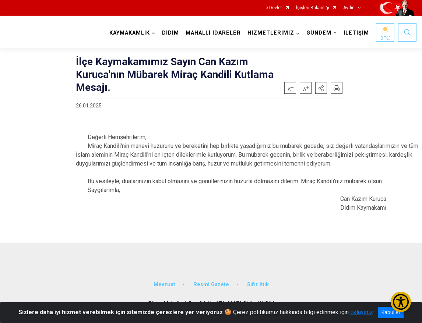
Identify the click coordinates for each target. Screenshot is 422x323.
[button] (321, 88)
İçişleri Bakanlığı (312, 8)
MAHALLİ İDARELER (213, 33)
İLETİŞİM (356, 33)
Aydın (349, 8)
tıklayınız (361, 312)
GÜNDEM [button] (318, 33)
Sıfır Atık (258, 284)
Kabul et (390, 312)
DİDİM (170, 33)
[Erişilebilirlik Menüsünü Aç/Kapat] (401, 302)
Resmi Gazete (211, 284)
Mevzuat (164, 284)
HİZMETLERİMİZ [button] (270, 33)
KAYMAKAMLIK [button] (129, 33)
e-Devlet (273, 8)
